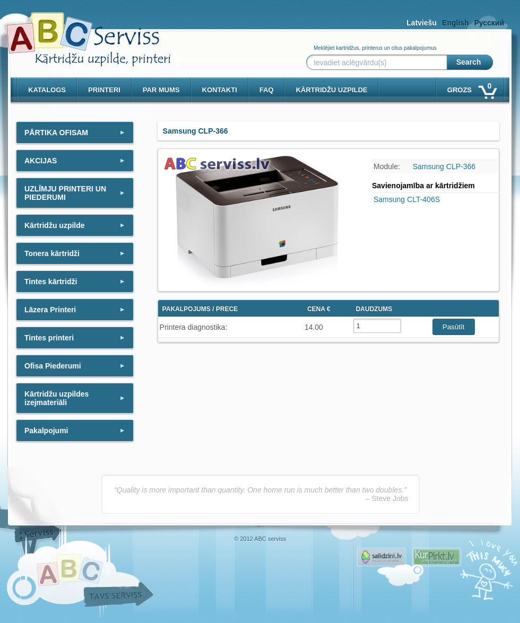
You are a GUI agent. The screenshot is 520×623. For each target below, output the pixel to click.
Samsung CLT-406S (407, 199)
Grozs (471, 88)
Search (468, 62)
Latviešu (421, 23)
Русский (489, 23)
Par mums (161, 90)
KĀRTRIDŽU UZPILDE (331, 90)
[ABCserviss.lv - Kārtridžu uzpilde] (79, 32)
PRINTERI (104, 90)
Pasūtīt (454, 327)
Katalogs (47, 90)
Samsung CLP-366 (444, 166)
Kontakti (219, 90)
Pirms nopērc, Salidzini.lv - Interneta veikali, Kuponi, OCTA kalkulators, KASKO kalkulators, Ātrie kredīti (381, 557)
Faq (266, 90)
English (455, 23)
